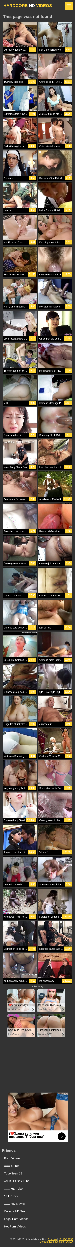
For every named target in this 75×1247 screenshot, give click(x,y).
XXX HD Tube (13, 1188)
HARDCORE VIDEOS (27, 5)
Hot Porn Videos (15, 1226)
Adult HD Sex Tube (17, 1181)
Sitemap (52, 1239)
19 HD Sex (11, 1196)
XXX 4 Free (12, 1165)
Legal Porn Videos (16, 1218)
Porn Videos (12, 1158)
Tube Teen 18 (13, 1173)
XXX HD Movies (15, 1203)
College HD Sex (14, 1211)
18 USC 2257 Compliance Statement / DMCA (56, 1240)
